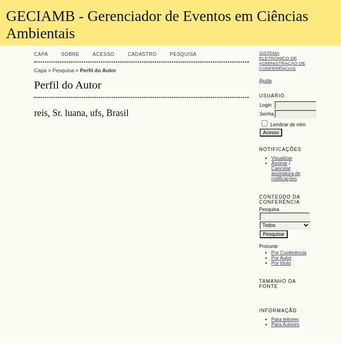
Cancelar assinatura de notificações (285, 173)
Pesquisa (183, 54)
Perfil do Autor (98, 70)
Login (265, 105)
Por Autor (281, 258)
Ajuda (265, 80)
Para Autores (285, 324)
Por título (281, 263)
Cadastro (142, 54)
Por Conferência (288, 252)
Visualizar (281, 158)
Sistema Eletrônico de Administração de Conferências (282, 60)
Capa (41, 54)
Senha (267, 114)
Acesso (103, 54)
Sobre (70, 54)
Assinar (279, 163)
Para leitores (284, 319)
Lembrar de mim (288, 124)
